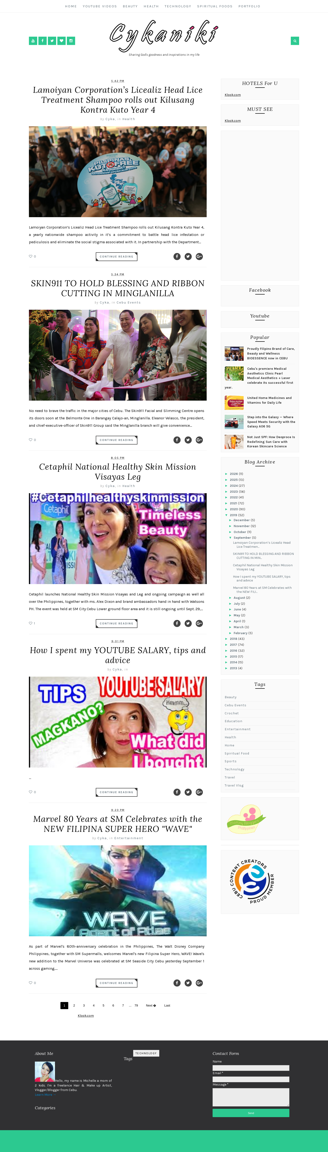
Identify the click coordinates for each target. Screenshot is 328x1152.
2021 (234, 503)
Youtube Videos (100, 6)
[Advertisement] (260, 207)
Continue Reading (116, 256)
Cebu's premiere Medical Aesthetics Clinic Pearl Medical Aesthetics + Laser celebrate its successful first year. (259, 378)
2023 (234, 492)
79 (136, 1005)
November (242, 526)
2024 (234, 486)
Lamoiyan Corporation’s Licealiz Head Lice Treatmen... (262, 545)
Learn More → (45, 1095)
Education (233, 721)
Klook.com (233, 95)
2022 (234, 497)
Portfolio (249, 6)
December (242, 520)
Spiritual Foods (215, 6)
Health (151, 6)
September (243, 538)
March (239, 627)
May (237, 615)
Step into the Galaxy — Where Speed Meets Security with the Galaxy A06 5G (271, 421)
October (240, 532)
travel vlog (234, 785)
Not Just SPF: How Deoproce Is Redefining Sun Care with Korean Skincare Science (271, 441)
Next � (151, 1005)
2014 (234, 662)
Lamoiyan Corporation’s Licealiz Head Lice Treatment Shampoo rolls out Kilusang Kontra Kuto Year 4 (118, 99)
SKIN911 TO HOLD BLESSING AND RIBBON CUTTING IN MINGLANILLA (118, 288)
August (240, 598)
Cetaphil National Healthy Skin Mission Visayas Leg (117, 471)
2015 (234, 657)
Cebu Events (129, 302)
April (238, 621)
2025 (234, 480)
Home (71, 6)
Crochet (232, 713)
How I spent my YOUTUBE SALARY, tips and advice (118, 655)
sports (231, 761)
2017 (234, 645)
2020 (234, 509)
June (238, 609)
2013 (234, 668)
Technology (178, 6)
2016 (234, 651)
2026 (234, 474)
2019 (234, 515)
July (237, 604)
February (241, 633)
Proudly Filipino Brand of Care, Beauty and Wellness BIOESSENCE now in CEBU (271, 353)
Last (167, 1005)
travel (230, 777)
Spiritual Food (237, 753)
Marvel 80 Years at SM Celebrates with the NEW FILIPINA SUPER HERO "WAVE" (117, 824)
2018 (234, 639)
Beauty (130, 6)
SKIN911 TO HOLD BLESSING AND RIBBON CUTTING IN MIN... (263, 556)
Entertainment (128, 838)
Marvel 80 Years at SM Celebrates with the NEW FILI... (262, 590)
